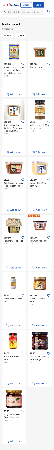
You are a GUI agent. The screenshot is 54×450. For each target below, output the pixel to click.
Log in (38, 5)
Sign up (26, 5)
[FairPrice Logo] (13, 5)
